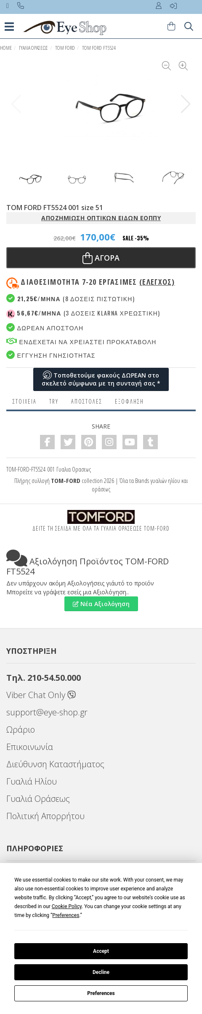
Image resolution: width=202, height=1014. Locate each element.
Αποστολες (86, 401)
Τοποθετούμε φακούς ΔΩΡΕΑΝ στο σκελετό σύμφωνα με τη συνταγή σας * (101, 379)
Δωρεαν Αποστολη (44, 327)
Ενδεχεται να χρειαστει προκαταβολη (81, 341)
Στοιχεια (25, 401)
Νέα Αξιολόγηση (101, 604)
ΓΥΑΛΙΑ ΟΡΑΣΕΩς (33, 47)
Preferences (101, 993)
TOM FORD (65, 47)
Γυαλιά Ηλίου (31, 781)
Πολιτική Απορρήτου (45, 816)
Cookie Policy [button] (67, 906)
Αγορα (101, 258)
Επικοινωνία (29, 746)
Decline (101, 972)
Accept (101, 951)
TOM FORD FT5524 (99, 47)
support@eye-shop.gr (47, 712)
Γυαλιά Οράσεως (38, 798)
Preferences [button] (65, 915)
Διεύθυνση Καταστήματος (55, 764)
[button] (185, 104)
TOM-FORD (65, 480)
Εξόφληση (129, 401)
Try (53, 401)
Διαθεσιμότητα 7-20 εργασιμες (98, 282)
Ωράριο (20, 729)
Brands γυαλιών (151, 480)
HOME (6, 47)
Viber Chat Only (41, 695)
